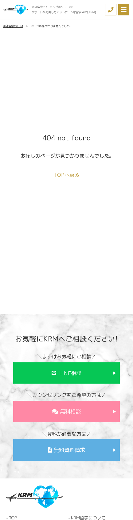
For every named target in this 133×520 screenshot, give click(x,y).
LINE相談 (70, 373)
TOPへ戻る (66, 174)
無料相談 (70, 411)
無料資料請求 (69, 450)
